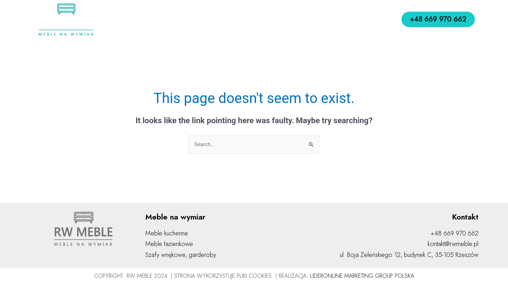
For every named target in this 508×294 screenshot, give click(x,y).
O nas (171, 19)
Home (143, 19)
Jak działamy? (209, 19)
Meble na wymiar (268, 19)
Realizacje (321, 19)
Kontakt (356, 19)
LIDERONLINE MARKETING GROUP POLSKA (362, 276)
